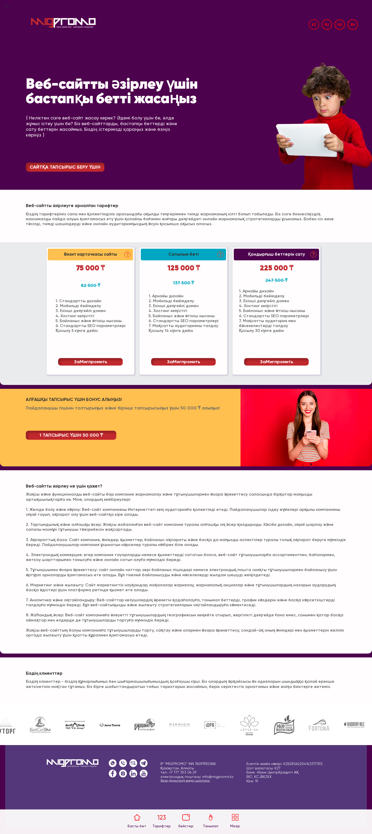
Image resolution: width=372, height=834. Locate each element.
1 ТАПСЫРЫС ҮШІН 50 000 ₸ (71, 435)
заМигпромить (90, 362)
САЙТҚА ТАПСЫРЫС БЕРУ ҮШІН (65, 167)
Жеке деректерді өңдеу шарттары (185, 780)
